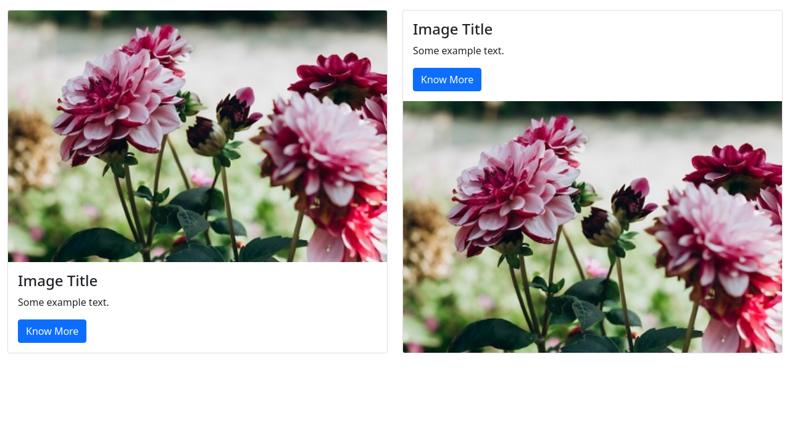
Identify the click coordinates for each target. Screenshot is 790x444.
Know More (52, 331)
